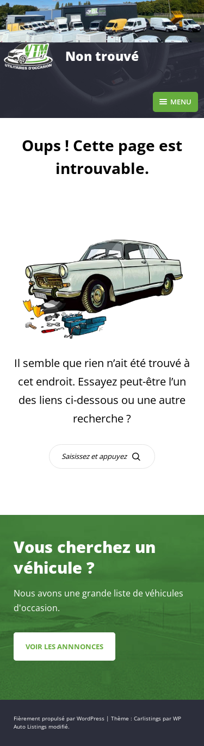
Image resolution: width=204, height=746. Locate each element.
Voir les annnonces (64, 646)
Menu (175, 102)
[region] (102, 21)
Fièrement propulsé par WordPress (60, 718)
